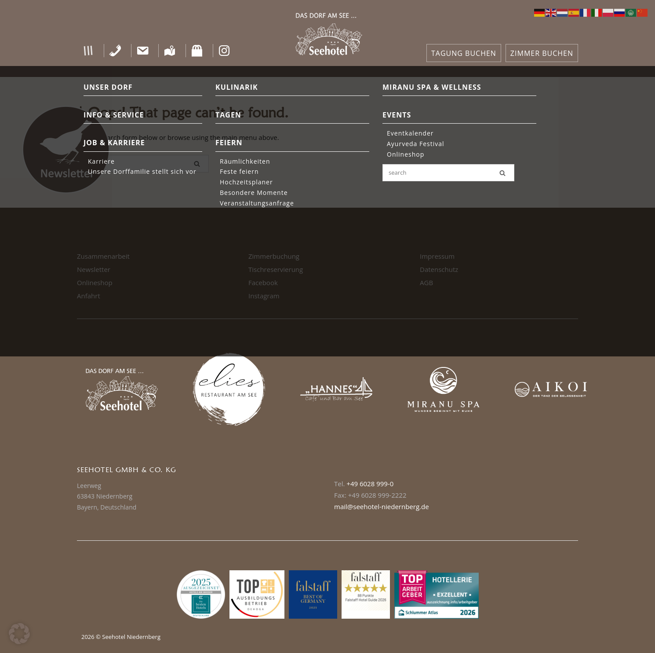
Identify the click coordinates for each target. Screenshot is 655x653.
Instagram (264, 295)
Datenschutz (439, 269)
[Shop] (197, 50)
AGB (426, 282)
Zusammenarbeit (103, 256)
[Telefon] (115, 50)
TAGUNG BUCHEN (463, 53)
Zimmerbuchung (273, 256)
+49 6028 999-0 (369, 483)
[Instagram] (224, 50)
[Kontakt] (142, 50)
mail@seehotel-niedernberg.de (381, 506)
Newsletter (93, 269)
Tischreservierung (275, 269)
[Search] (197, 163)
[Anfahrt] (170, 50)
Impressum (437, 256)
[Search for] (143, 163)
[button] (88, 50)
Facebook (263, 282)
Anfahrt (88, 295)
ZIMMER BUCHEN (541, 53)
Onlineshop (95, 282)
